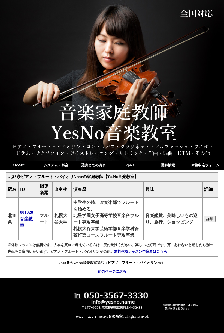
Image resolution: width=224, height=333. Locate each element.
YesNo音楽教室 (111, 316)
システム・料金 (56, 165)
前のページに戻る (112, 271)
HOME (19, 165)
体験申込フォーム (205, 165)
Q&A (130, 165)
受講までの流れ (93, 165)
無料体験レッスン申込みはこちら (140, 251)
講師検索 (168, 165)
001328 (26, 219)
